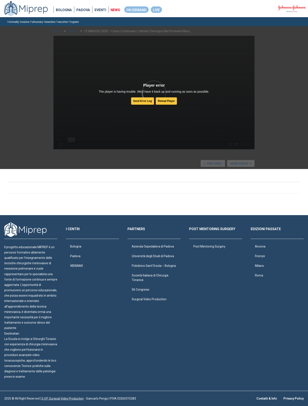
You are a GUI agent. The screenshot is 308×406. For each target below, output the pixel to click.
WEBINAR (76, 265)
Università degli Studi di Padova (153, 256)
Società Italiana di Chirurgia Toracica (150, 278)
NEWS (115, 10)
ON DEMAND (136, 10)
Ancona (260, 246)
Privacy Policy (293, 398)
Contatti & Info (266, 398)
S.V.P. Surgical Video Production (62, 398)
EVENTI (100, 10)
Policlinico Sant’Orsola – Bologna (154, 265)
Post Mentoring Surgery (209, 246)
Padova (83, 10)
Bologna (64, 10)
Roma (259, 275)
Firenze (260, 256)
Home (57, 31)
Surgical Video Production (149, 299)
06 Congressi (140, 289)
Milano (259, 265)
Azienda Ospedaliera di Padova (153, 246)
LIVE (156, 10)
